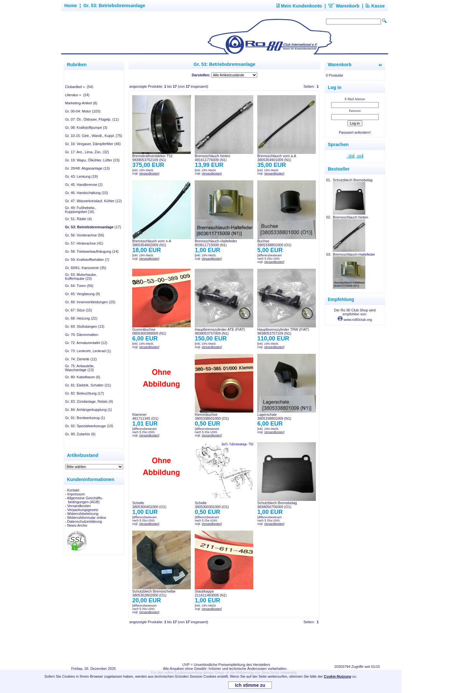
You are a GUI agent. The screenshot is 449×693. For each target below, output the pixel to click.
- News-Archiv (76, 525)
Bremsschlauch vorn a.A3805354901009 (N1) (276, 158)
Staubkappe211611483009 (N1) (211, 593)
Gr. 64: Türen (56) (79, 286)
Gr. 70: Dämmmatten (81, 335)
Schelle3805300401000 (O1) (149, 505)
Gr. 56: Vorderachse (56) (84, 235)
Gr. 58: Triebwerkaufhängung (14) (92, 251)
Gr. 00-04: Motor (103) (83, 111)
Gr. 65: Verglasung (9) (82, 294)
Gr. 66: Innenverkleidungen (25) (90, 302)
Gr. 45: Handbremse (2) (84, 185)
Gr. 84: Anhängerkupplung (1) (88, 410)
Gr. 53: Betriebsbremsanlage (114, 5)
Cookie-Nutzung (337, 676)
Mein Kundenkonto (299, 5)
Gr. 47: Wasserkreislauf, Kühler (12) (93, 201)
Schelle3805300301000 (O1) (212, 505)
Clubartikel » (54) (79, 87)
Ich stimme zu (250, 685)
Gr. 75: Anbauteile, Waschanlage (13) (80, 368)
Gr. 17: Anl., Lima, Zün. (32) (87, 152)
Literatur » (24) (77, 95)
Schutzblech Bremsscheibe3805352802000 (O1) (153, 593)
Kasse (375, 5)
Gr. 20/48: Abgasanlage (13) (87, 168)
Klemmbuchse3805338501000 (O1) (212, 416)
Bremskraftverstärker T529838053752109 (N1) (152, 158)
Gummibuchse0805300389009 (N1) (149, 331)
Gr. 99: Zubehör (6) (80, 434)
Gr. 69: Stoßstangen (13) (85, 326)
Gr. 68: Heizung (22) (81, 318)
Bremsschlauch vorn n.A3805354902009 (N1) (151, 243)
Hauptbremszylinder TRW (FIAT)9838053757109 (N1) (283, 331)
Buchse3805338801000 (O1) (274, 243)
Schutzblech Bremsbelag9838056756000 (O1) (277, 505)
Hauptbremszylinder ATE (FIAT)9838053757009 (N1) (220, 331)
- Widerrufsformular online (85, 518)
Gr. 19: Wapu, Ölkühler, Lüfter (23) (92, 160)
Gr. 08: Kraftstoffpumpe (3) (86, 127)
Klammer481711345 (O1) (145, 416)
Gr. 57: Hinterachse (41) (84, 243)
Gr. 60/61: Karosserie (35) (85, 268)
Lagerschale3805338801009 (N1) (274, 416)
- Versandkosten (78, 506)
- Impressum (75, 494)
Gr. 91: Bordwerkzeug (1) (85, 418)
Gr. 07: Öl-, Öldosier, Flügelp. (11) (92, 119)
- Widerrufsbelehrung (82, 514)
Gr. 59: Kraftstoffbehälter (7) (87, 260)
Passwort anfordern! (355, 132)
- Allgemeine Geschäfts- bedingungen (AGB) (84, 500)
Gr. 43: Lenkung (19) (81, 176)
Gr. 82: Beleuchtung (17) (84, 393)
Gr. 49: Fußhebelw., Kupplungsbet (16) (80, 210)
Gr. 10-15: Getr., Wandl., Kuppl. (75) (93, 136)
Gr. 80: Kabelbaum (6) (82, 377)
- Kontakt (72, 490)
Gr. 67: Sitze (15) (78, 310)
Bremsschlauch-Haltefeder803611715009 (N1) (216, 243)
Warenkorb (343, 5)
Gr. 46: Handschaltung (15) (86, 193)
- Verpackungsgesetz (82, 510)
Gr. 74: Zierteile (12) (81, 359)
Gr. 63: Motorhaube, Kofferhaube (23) (81, 276)
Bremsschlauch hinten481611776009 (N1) (212, 158)
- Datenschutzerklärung (83, 521)
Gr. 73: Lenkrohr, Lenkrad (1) (88, 351)
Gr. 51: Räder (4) (78, 219)
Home (70, 5)
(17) (93, 227)
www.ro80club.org (355, 320)
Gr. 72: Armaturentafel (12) (86, 343)
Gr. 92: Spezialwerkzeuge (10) (89, 426)
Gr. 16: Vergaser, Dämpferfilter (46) (93, 144)
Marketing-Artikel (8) (81, 103)
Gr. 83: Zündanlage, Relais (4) (89, 401)
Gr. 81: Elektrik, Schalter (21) (88, 385)
